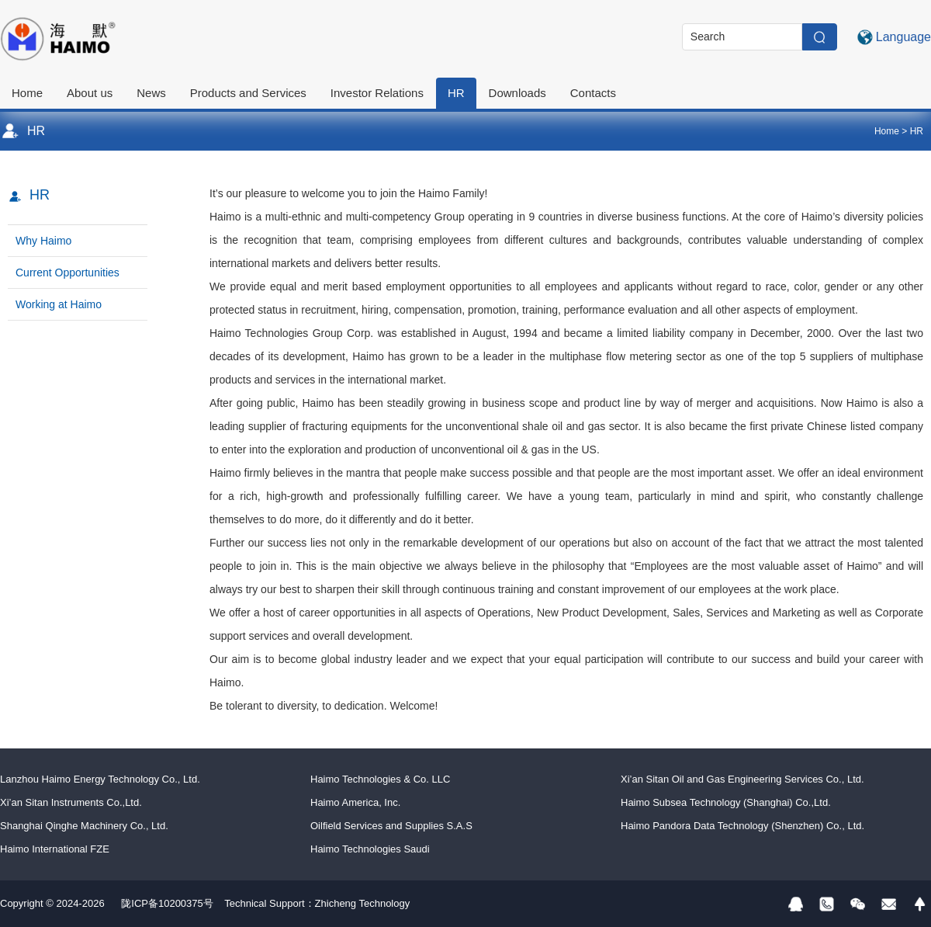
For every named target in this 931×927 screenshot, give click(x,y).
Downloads (517, 92)
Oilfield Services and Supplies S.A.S (391, 826)
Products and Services (248, 92)
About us (89, 92)
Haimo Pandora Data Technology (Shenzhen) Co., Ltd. (742, 826)
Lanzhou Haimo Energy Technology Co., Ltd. (100, 779)
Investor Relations (377, 92)
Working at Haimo (59, 304)
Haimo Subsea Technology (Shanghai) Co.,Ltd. (726, 802)
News (151, 92)
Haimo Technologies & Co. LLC (380, 779)
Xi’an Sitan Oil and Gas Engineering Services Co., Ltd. (742, 779)
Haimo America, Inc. (355, 802)
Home (27, 92)
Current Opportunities (67, 272)
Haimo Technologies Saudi (370, 849)
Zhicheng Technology (362, 903)
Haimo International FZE (54, 849)
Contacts (593, 92)
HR (456, 92)
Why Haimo (43, 240)
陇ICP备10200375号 (167, 903)
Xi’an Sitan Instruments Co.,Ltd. (71, 802)
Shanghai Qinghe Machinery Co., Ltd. (84, 826)
